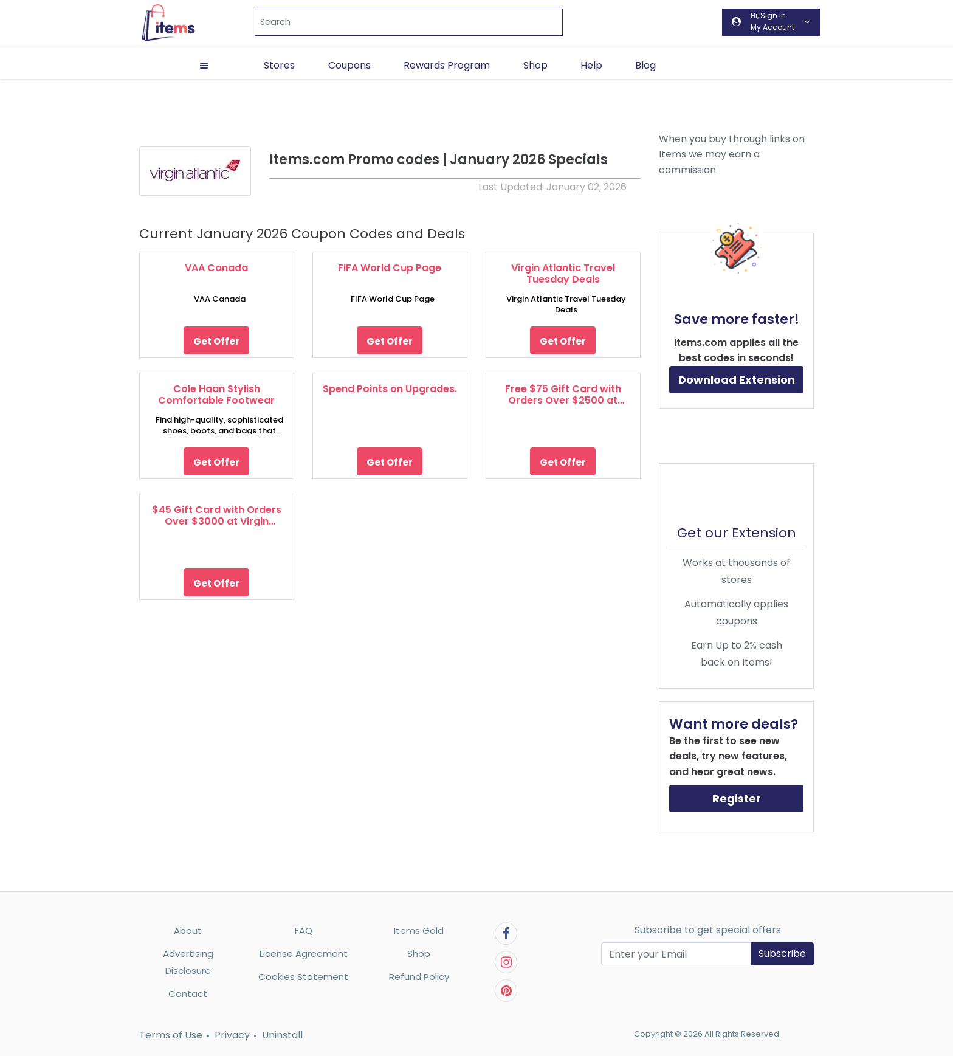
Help (591, 65)
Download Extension (736, 379)
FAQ (303, 930)
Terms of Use (170, 1035)
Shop (535, 65)
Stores (279, 65)
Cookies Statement (303, 976)
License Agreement (304, 953)
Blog (645, 65)
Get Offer (216, 341)
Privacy (232, 1035)
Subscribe (782, 954)
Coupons (349, 65)
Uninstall (282, 1035)
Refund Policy (419, 976)
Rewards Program (447, 65)
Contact (187, 993)
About (188, 930)
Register (736, 798)
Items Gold (419, 930)
